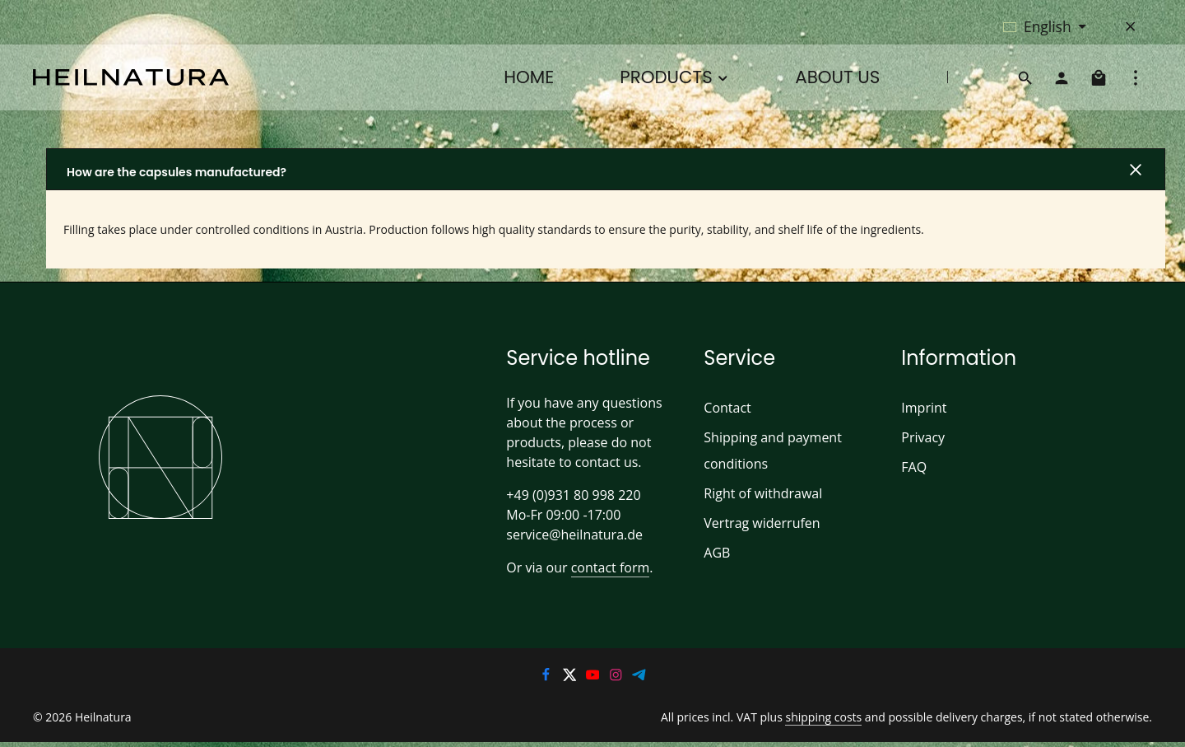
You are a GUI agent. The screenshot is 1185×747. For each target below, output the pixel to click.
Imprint (921, 407)
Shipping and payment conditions (769, 450)
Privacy (922, 437)
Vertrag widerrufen (757, 523)
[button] (605, 169)
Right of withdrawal (759, 493)
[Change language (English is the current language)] (1044, 26)
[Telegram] (640, 677)
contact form (604, 567)
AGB (718, 552)
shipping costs (839, 718)
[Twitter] (570, 677)
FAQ (914, 467)
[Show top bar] (1135, 77)
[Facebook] (547, 677)
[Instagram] (617, 677)
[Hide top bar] (1131, 26)
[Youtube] (594, 677)
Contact (726, 407)
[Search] (1025, 77)
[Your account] (1061, 77)
